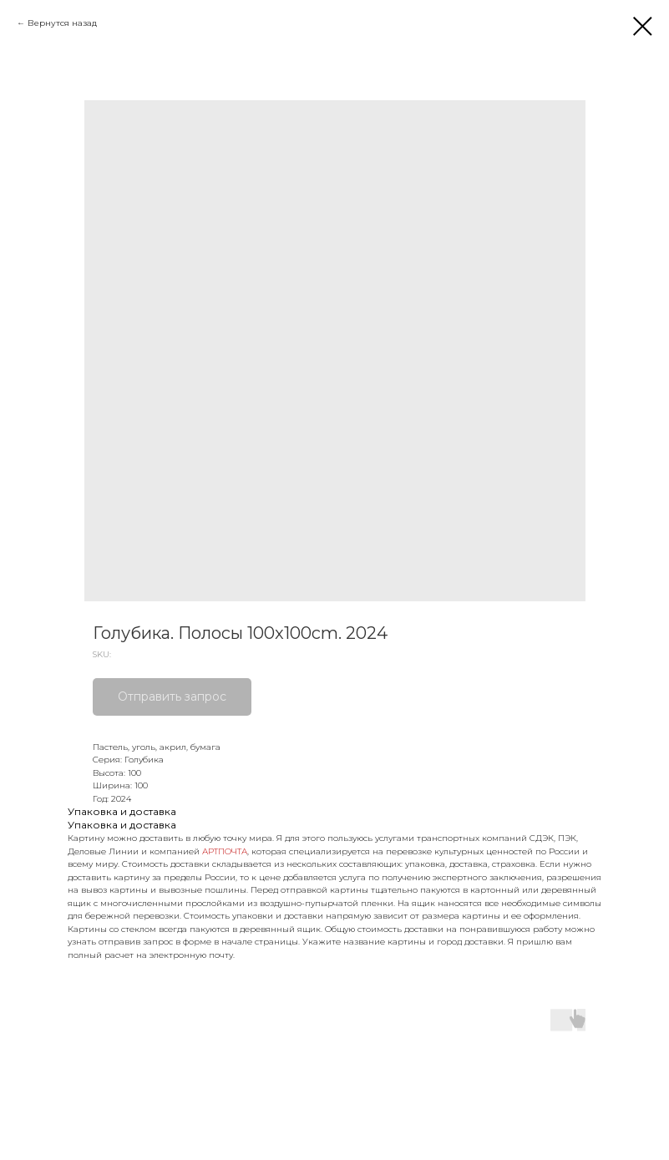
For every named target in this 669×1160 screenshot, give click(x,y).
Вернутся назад (62, 23)
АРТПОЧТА (224, 851)
